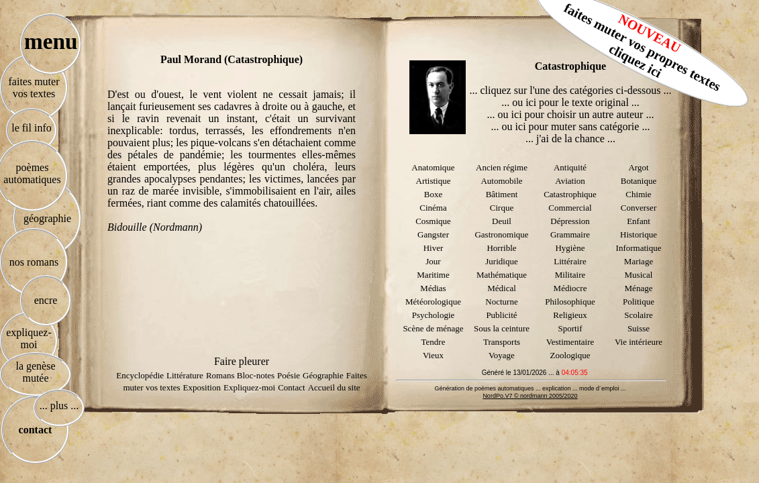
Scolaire (638, 315)
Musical (639, 275)
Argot (638, 167)
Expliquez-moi (249, 387)
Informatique (639, 248)
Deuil (501, 221)
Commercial (569, 208)
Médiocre (570, 288)
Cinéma (432, 208)
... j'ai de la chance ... (570, 138)
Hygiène (570, 248)
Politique (638, 302)
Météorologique (433, 302)
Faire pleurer (241, 361)
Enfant (638, 221)
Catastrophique (570, 194)
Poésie (288, 375)
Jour (432, 261)
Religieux (570, 315)
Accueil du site (334, 387)
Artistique (433, 181)
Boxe (433, 194)
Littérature (184, 375)
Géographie (323, 375)
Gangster (433, 234)
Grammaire (570, 234)
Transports (501, 342)
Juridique (501, 261)
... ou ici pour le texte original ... (570, 102)
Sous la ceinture (501, 328)
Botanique (638, 181)
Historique (638, 234)
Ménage (639, 288)
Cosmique (433, 221)
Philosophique (570, 302)
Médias (433, 288)
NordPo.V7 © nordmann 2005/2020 (530, 395)
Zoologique (570, 355)
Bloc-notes (255, 375)
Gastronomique (501, 234)
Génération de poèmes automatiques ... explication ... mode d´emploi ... (529, 388)
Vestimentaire (570, 342)
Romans (221, 375)
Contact (291, 387)
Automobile (501, 181)
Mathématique (501, 275)
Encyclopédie (140, 375)
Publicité (501, 315)
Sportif (570, 328)
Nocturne (501, 302)
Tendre (433, 342)
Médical (501, 288)
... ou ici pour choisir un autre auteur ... (570, 114)
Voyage (502, 355)
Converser (638, 208)
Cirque (501, 208)
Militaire (570, 275)
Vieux (433, 355)
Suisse (638, 328)
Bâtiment (502, 194)
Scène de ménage (433, 328)
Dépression (570, 221)
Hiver (433, 248)
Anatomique (432, 167)
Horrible (501, 248)
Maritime (433, 275)
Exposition (202, 387)
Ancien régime (501, 167)
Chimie (638, 194)
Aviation (570, 181)
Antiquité (570, 167)
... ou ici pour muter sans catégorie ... (570, 126)
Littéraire (570, 261)
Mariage (638, 261)
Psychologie (433, 315)
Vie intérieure (638, 342)
